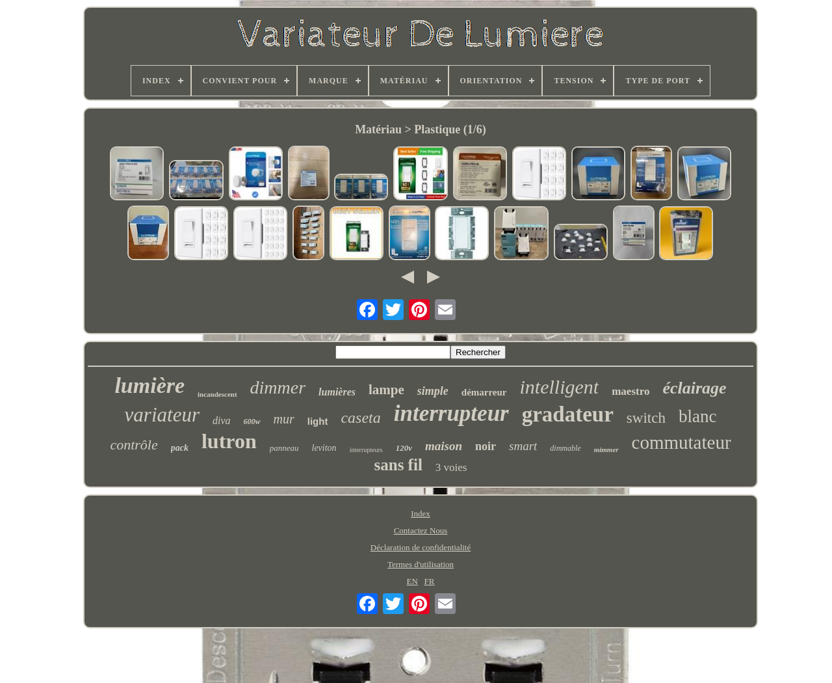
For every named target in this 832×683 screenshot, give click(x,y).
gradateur (568, 414)
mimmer (606, 449)
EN (411, 581)
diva (222, 420)
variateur (162, 414)
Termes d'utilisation (420, 564)
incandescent (217, 394)
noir (485, 446)
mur (284, 419)
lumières (337, 391)
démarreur (484, 392)
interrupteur (451, 413)
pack (179, 448)
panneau (284, 448)
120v (404, 448)
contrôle (133, 444)
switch (646, 418)
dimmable (565, 448)
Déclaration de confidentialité (420, 547)
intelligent (559, 386)
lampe (386, 389)
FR (429, 581)
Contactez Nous (421, 530)
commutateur (681, 442)
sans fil (398, 465)
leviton (324, 448)
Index (420, 513)
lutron (229, 441)
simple (432, 390)
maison (443, 446)
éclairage (694, 388)
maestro (630, 391)
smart (523, 446)
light (317, 421)
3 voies (451, 467)
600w (252, 421)
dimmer (278, 387)
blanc (697, 416)
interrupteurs (366, 449)
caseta (360, 417)
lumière (149, 385)
